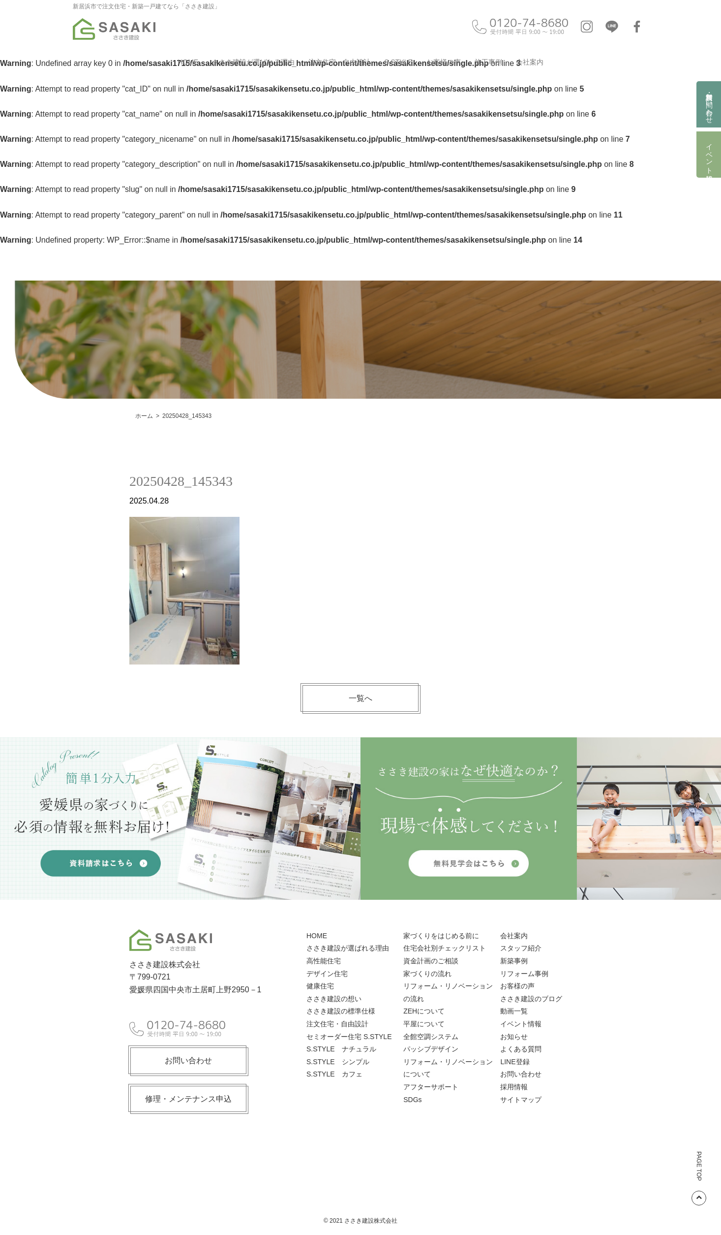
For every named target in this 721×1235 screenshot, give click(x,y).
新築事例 (514, 961)
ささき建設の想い (333, 999)
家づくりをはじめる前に (441, 936)
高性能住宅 (323, 961)
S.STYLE (398, 62)
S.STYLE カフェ (334, 1074)
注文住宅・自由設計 (339, 62)
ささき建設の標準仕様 (340, 1011)
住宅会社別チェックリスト (444, 948)
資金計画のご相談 (430, 961)
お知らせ (514, 1037)
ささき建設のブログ (531, 999)
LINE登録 (514, 1062)
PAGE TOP (698, 1178)
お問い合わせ (188, 1060)
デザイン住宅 (327, 974)
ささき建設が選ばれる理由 (253, 62)
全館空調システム (430, 1037)
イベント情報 (709, 154)
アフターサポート (430, 1087)
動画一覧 (514, 1011)
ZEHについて (424, 1011)
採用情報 (514, 1087)
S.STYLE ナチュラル (341, 1049)
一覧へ (360, 698)
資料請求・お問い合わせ (709, 104)
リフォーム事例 (524, 974)
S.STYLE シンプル (337, 1062)
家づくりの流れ (427, 974)
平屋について (424, 1024)
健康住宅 (320, 986)
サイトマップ (520, 1100)
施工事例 (488, 62)
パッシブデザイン (430, 1049)
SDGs (412, 1100)
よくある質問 (520, 1049)
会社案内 (529, 62)
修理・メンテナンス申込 (188, 1099)
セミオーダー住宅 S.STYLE (348, 1037)
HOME (188, 62)
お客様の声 (443, 62)
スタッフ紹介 (520, 948)
